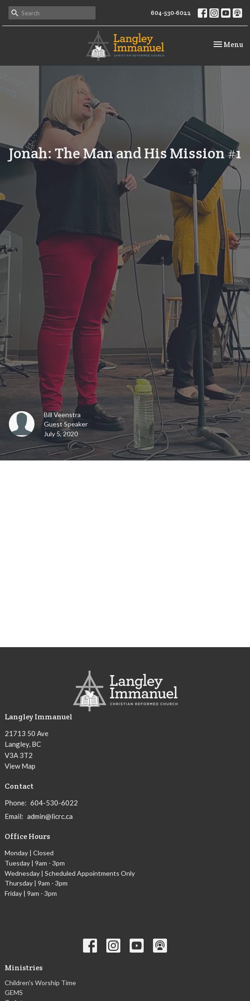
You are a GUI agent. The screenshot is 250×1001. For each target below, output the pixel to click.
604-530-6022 (171, 13)
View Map (20, 766)
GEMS (14, 992)
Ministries (23, 968)
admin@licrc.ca (50, 816)
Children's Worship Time (40, 983)
